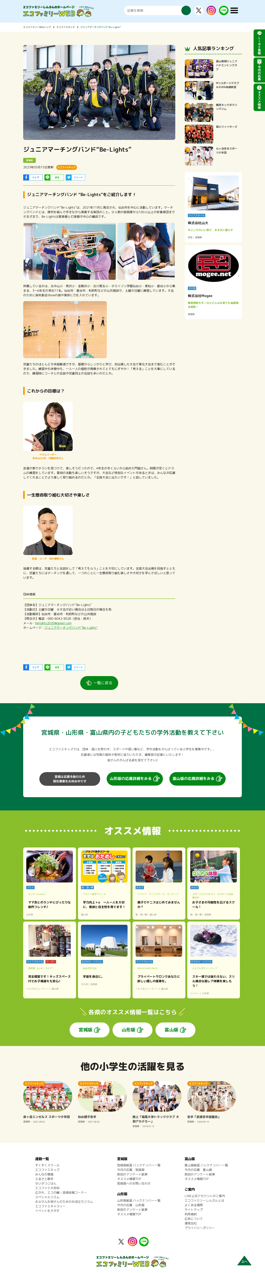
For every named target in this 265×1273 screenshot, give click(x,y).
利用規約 (191, 1214)
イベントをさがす (47, 1211)
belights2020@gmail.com (53, 623)
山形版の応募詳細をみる (131, 778)
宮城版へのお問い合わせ (134, 1183)
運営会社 (191, 1223)
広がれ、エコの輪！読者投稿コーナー (61, 1192)
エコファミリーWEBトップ (37, 27)
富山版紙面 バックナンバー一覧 (206, 1165)
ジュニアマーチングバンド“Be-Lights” (100, 27)
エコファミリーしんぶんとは (204, 1200)
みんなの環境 (44, 1174)
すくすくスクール (47, 1165)
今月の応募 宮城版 (130, 1170)
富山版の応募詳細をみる (193, 778)
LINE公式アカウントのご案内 (205, 1196)
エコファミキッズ (65, 27)
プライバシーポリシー (200, 1228)
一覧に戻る (102, 682)
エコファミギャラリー (50, 1206)
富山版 (171, 1029)
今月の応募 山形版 (130, 1205)
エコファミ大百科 (47, 1188)
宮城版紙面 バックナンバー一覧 (138, 1165)
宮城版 (85, 1029)
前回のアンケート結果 (132, 1174)
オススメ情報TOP (129, 1179)
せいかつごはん (45, 1183)
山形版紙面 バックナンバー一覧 (138, 1200)
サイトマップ (194, 1210)
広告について (194, 1219)
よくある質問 (194, 1205)
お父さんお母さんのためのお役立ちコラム (64, 1202)
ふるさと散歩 (44, 1179)
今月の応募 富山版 (198, 1170)
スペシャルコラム (47, 1197)
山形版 (128, 1029)
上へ (244, 1261)
